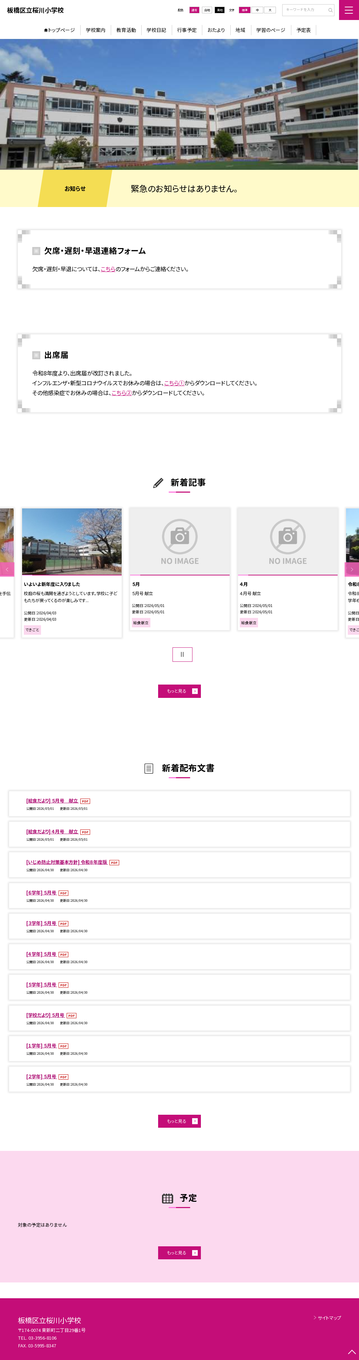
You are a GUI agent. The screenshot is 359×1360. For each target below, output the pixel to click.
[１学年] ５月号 (41, 1045)
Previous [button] (7, 569)
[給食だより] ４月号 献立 (52, 831)
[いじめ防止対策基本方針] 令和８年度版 (67, 862)
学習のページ (270, 29)
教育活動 (126, 29)
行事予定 (187, 29)
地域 (240, 29)
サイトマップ (329, 1317)
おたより (216, 29)
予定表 (303, 29)
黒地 (220, 10)
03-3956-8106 (42, 1337)
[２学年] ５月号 (41, 1076)
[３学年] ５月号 (41, 923)
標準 (245, 10)
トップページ (61, 29)
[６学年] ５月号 (41, 892)
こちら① (174, 383)
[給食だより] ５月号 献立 (52, 800)
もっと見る (176, 691)
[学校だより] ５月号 (45, 1015)
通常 (194, 10)
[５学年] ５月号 (41, 984)
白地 (207, 10)
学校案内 (96, 29)
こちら (108, 269)
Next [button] (352, 569)
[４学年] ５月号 (41, 954)
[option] (179, 104)
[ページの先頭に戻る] (352, 1353)
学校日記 (156, 29)
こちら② (121, 392)
